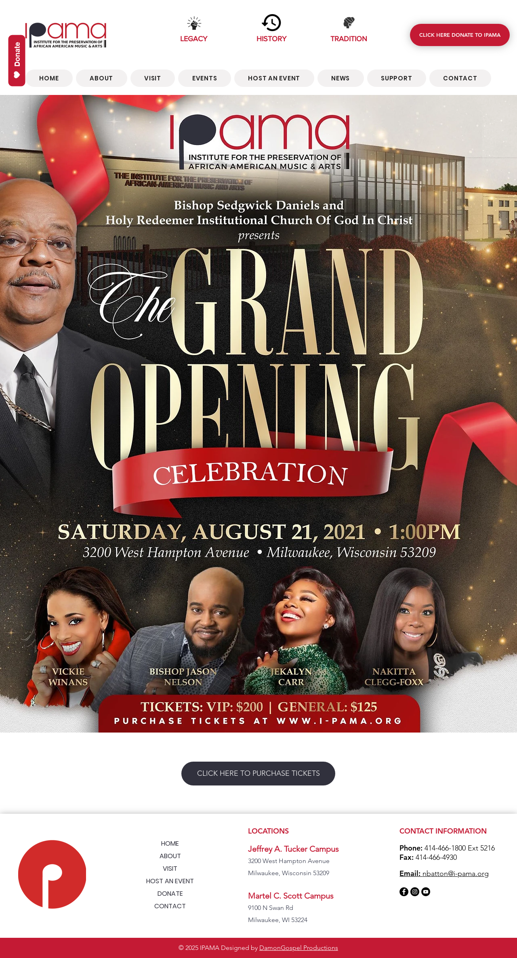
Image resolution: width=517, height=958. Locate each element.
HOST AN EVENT (170, 881)
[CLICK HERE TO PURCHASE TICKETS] (258, 773)
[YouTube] (425, 891)
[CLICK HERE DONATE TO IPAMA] (460, 35)
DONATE (170, 893)
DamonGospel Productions (298, 948)
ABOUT (170, 856)
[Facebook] (403, 891)
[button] (204, 78)
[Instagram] (414, 891)
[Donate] (16, 60)
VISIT (170, 868)
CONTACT (170, 906)
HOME (170, 843)
